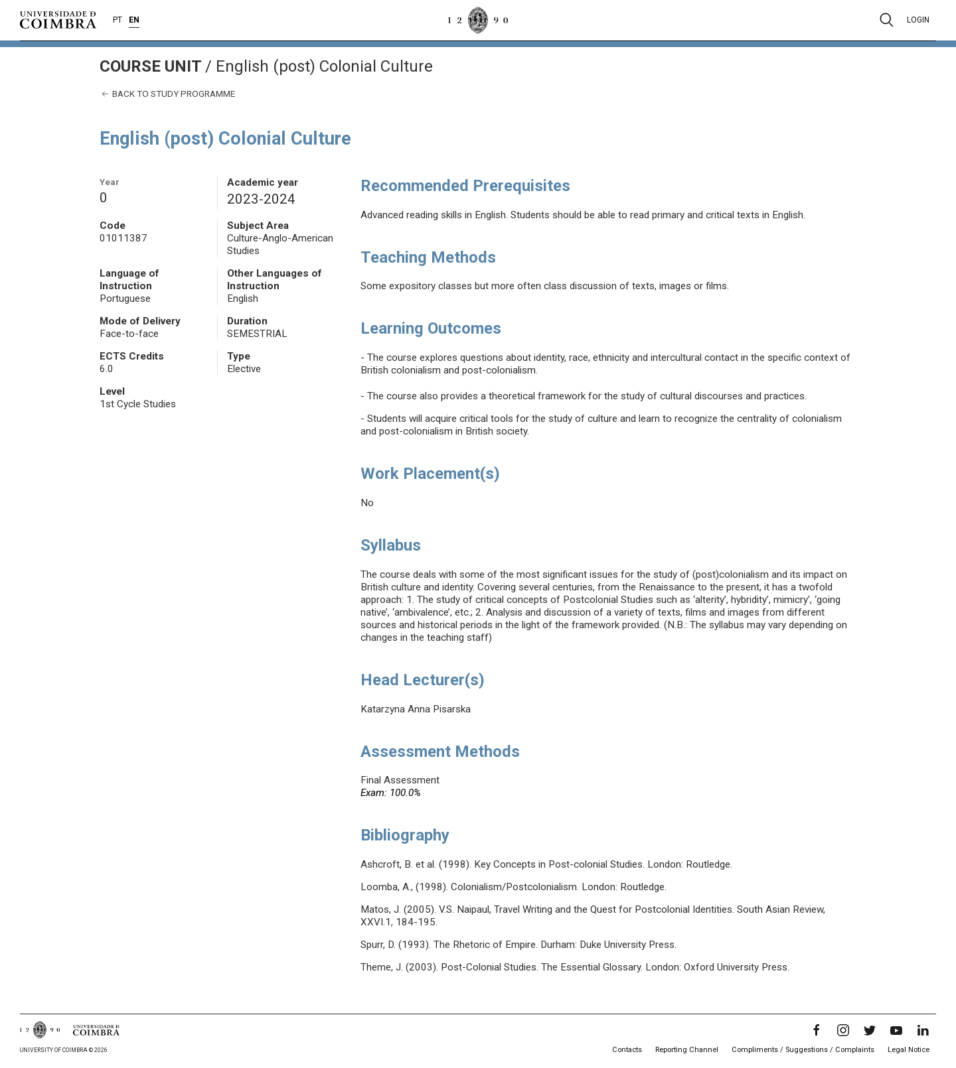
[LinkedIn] (923, 1030)
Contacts (627, 1049)
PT (117, 20)
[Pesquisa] (887, 20)
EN (134, 20)
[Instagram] (843, 1030)
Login (918, 20)
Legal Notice (908, 1049)
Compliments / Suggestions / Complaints (803, 1049)
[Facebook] (816, 1030)
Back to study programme (167, 94)
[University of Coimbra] (58, 19)
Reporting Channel (686, 1049)
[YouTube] (896, 1030)
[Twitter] (869, 1030)
